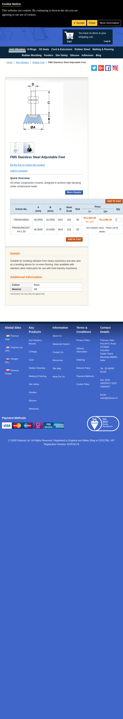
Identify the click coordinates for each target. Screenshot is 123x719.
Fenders (33, 392)
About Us (57, 336)
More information (109, 22)
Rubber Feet (38, 62)
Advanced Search (61, 344)
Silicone (32, 400)
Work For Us (59, 376)
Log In (107, 41)
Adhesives (34, 409)
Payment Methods (85, 376)
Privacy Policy (83, 340)
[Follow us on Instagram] (115, 68)
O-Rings (33, 351)
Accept (80, 22)
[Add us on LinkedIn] (101, 68)
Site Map (57, 368)
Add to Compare (19, 170)
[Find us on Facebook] (108, 68)
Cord (31, 360)
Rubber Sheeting (37, 368)
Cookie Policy (82, 384)
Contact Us (58, 352)
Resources (58, 360)
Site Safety (34, 384)
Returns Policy (83, 368)
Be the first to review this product (27, 165)
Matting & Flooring (37, 376)
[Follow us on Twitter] (94, 68)
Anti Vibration (22, 62)
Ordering (80, 360)
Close (92, 22)
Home (9, 62)
